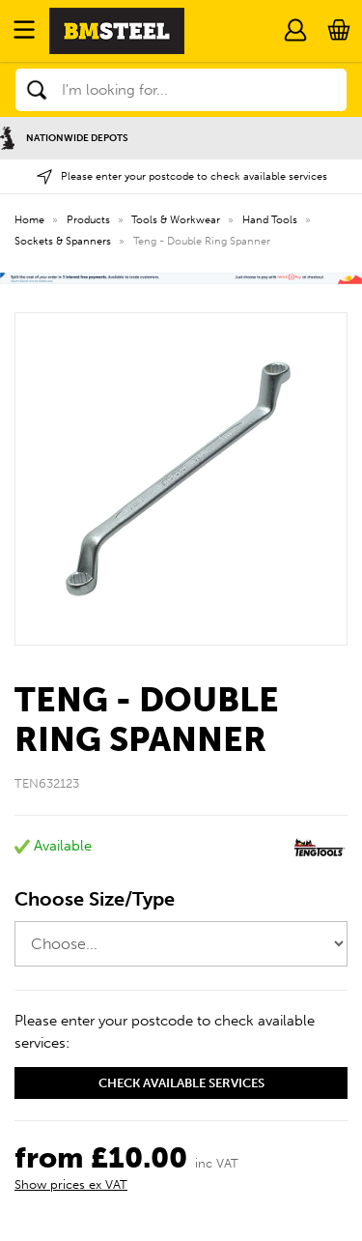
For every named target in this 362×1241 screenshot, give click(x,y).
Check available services (181, 1083)
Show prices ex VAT (70, 1184)
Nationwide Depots (64, 137)
